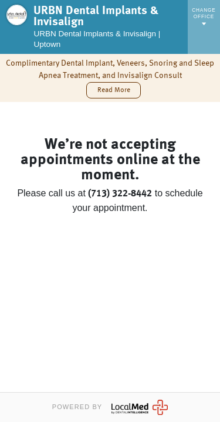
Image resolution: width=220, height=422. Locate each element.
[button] (113, 90)
